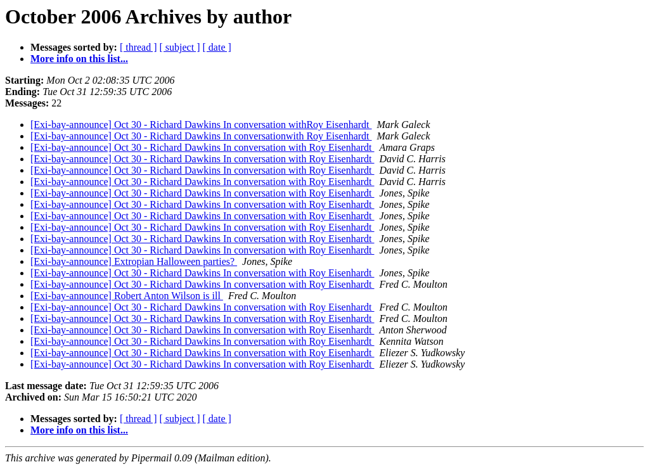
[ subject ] (180, 47)
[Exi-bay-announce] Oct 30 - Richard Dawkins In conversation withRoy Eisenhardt (201, 124)
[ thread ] (138, 47)
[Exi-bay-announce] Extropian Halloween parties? (133, 261)
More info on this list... (79, 58)
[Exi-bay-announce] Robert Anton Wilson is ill (126, 295)
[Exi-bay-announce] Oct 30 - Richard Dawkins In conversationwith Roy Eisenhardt (201, 136)
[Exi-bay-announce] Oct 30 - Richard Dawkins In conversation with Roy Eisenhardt (202, 147)
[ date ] (217, 47)
